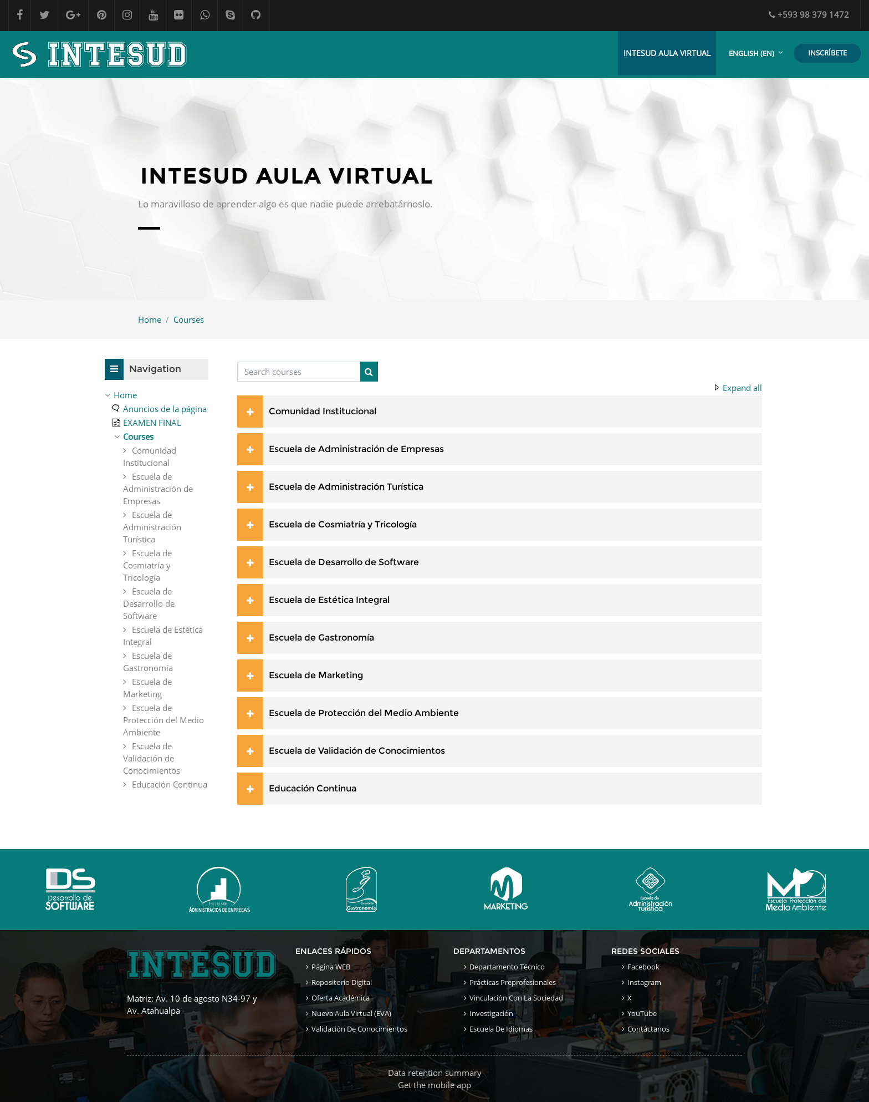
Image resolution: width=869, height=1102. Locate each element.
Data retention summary (435, 1072)
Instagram (644, 982)
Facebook (643, 967)
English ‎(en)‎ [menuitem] (751, 53)
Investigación (491, 1013)
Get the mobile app (434, 1084)
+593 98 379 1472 (809, 14)
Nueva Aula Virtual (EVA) (351, 1013)
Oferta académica (340, 998)
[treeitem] (156, 395)
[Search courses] (299, 372)
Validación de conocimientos (359, 1029)
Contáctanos (648, 1029)
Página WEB (330, 967)
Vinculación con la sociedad (516, 998)
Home (149, 319)
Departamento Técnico (507, 967)
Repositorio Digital (341, 982)
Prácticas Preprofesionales (512, 982)
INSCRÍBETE (827, 53)
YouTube (642, 1013)
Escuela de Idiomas (501, 1029)
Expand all (742, 388)
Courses (188, 319)
